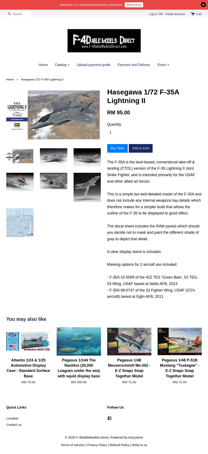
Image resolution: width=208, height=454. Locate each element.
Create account (175, 14)
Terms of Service (73, 445)
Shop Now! (134, 4)
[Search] (18, 14)
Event (163, 65)
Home (43, 65)
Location (12, 418)
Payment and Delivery (133, 65)
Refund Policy (119, 445)
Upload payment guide (93, 65)
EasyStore (135, 437)
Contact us (14, 424)
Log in (153, 14)
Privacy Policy (97, 445)
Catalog (62, 65)
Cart (199, 14)
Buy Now (117, 148)
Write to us (139, 445)
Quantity (114, 124)
